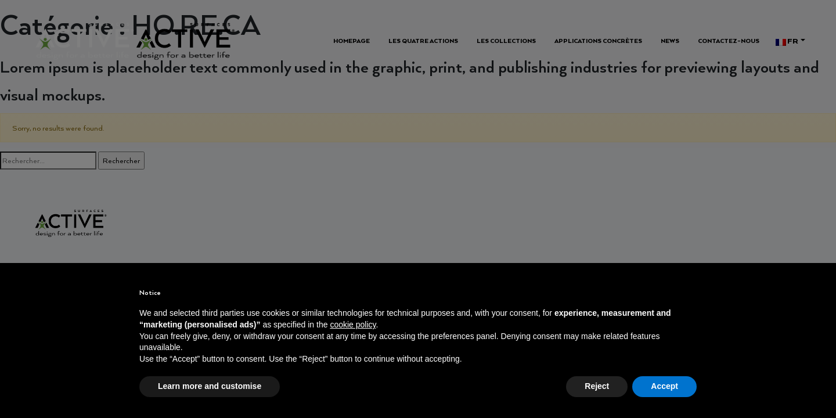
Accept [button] (664, 386)
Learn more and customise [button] (209, 386)
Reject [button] (597, 386)
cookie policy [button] (353, 324)
